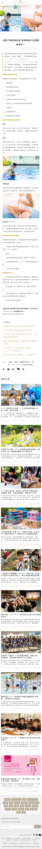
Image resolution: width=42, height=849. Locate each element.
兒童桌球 (7, 799)
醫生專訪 (17, 802)
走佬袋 (5, 802)
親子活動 (39, 420)
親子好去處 (33, 809)
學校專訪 (21, 809)
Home (3, 838)
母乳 (18, 812)
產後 (6, 806)
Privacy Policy (13, 843)
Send (37, 826)
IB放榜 (14, 809)
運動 (16, 362)
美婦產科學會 (25, 362)
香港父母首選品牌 (33, 802)
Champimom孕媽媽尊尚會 (22, 365)
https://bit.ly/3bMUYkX (13, 314)
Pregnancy (21, 48)
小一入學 (28, 806)
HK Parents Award (25, 839)
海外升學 (8, 809)
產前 (11, 806)
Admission (26, 709)
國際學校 (35, 806)
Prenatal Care (31, 48)
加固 (24, 799)
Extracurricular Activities (32, 626)
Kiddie (34, 839)
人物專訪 (24, 802)
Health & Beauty (27, 838)
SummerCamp (16, 799)
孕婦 (10, 362)
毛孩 (23, 812)
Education (17, 626)
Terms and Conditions (25, 843)
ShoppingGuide (32, 799)
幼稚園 (16, 806)
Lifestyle (17, 420)
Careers (5, 843)
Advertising (36, 843)
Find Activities (26, 420)
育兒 (11, 802)
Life (34, 420)
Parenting (15, 839)
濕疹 (27, 809)
